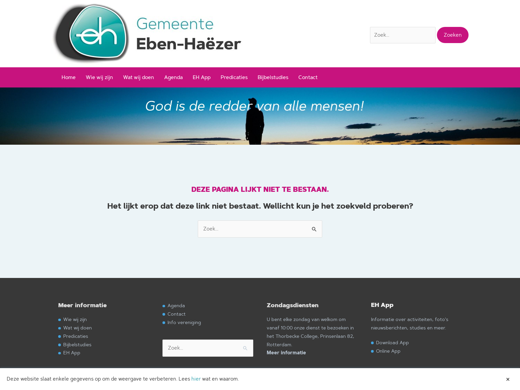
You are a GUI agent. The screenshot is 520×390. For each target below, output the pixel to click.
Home (69, 77)
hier (196, 378)
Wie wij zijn (99, 77)
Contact (308, 77)
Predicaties (234, 77)
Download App (392, 342)
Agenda (173, 77)
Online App (388, 351)
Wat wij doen (138, 77)
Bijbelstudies (273, 77)
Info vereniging (184, 322)
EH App (202, 77)
